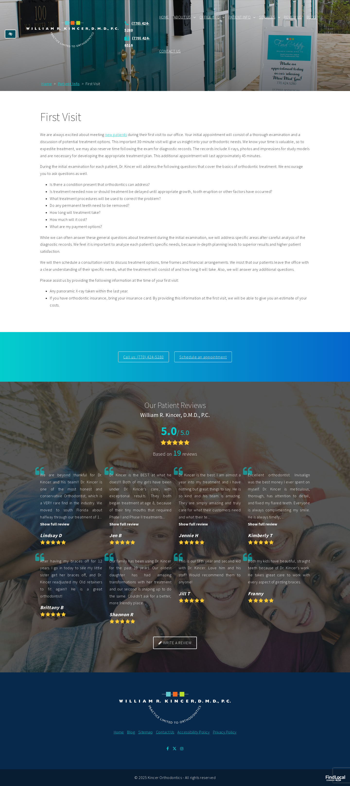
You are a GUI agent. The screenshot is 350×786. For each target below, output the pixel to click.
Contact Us (170, 51)
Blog (312, 17)
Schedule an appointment (203, 356)
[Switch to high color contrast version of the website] (10, 34)
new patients (116, 134)
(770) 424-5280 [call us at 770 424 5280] (150, 356)
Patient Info (240, 17)
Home (164, 17)
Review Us (293, 17)
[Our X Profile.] (174, 748)
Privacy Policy (224, 731)
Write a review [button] (175, 642)
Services (268, 17)
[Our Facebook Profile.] (167, 748)
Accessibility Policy (193, 731)
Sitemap (145, 731)
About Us (183, 17)
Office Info (210, 17)
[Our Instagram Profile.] (182, 748)
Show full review (54, 523)
